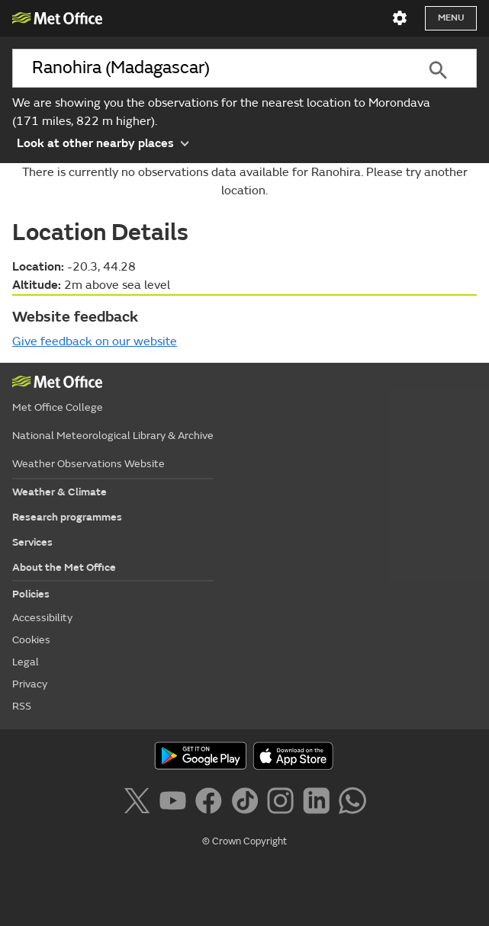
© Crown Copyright (244, 841)
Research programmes (67, 517)
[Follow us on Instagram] (283, 803)
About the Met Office (64, 567)
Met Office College (57, 407)
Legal (25, 661)
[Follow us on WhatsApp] (352, 803)
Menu (451, 18)
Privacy (29, 684)
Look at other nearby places (102, 142)
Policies (31, 594)
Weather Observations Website (88, 463)
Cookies (31, 639)
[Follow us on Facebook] (211, 803)
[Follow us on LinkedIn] (319, 803)
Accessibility (42, 617)
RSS (21, 706)
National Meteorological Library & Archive (113, 435)
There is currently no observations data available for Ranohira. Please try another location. (245, 181)
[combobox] (206, 68)
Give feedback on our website (94, 341)
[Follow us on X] (139, 803)
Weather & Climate (59, 491)
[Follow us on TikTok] (247, 803)
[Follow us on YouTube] (175, 803)
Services (32, 542)
